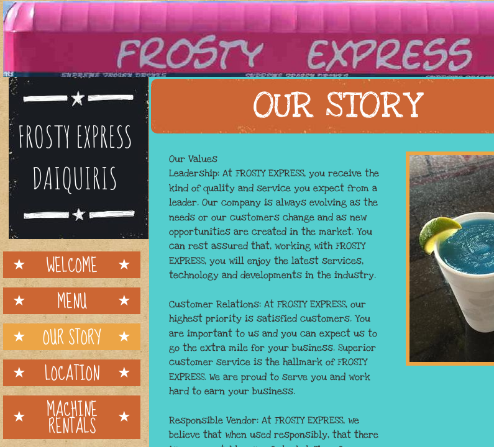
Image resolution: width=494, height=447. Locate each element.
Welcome (72, 264)
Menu (72, 300)
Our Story (72, 336)
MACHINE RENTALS (72, 417)
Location (72, 372)
